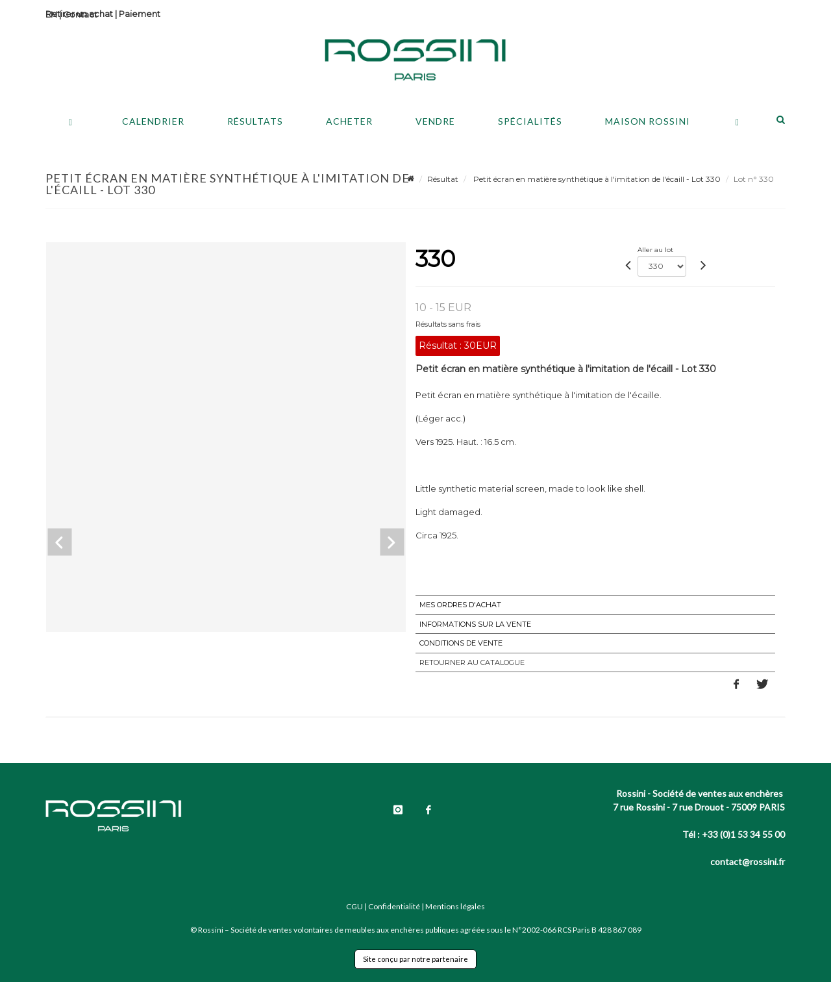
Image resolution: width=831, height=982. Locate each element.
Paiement (139, 13)
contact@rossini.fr (747, 861)
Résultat (442, 179)
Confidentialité (394, 906)
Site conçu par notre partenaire (415, 959)
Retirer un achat (79, 13)
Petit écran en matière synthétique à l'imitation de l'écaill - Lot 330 (596, 179)
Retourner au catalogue (472, 662)
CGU (354, 906)
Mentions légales (455, 906)
